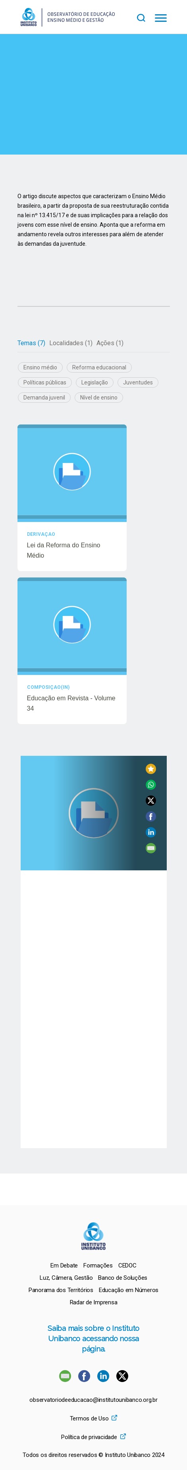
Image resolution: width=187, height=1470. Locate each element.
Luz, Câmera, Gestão (66, 1277)
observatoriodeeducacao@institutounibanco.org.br (93, 1400)
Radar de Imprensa (94, 1302)
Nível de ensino (99, 397)
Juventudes (138, 382)
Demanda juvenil (44, 397)
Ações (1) (109, 343)
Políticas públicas (44, 382)
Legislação (94, 382)
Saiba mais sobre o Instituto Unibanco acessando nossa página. (93, 1338)
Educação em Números (128, 1290)
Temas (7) (31, 343)
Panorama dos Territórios (61, 1290)
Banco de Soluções (122, 1277)
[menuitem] (64, 1265)
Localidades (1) (71, 343)
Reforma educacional (99, 367)
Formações (98, 1265)
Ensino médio (40, 367)
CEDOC (127, 1265)
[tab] (31, 343)
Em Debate (64, 1265)
